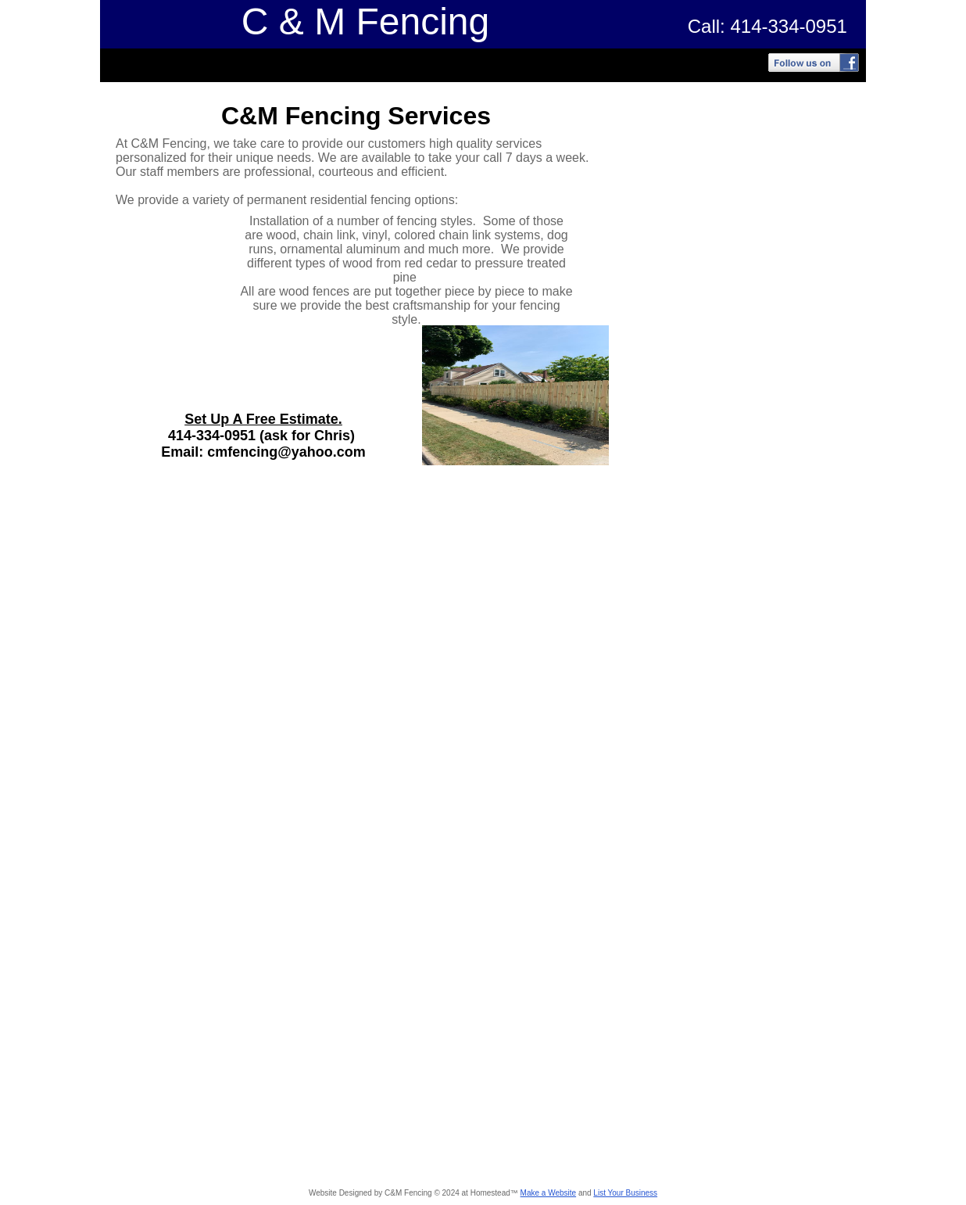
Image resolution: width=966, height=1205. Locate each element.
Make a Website (549, 1193)
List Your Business (625, 1193)
